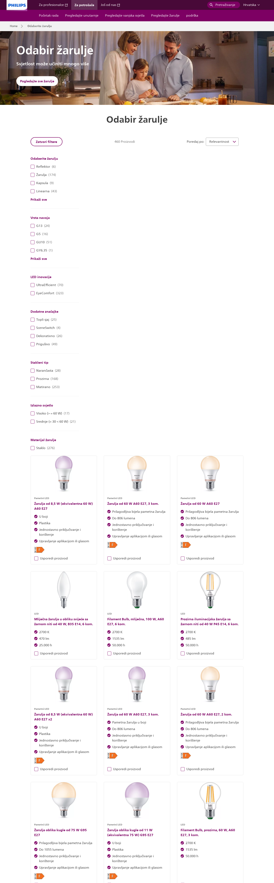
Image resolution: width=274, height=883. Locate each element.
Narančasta (46, 370)
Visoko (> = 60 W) (50, 413)
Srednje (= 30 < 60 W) (53, 421)
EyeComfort (47, 293)
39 (210, 613)
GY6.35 (42, 250)
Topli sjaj (44, 319)
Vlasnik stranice (105, 850)
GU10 (41, 242)
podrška (192, 15)
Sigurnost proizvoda (207, 850)
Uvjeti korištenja (237, 850)
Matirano (45, 387)
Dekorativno (46, 336)
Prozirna (44, 378)
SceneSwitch (45, 327)
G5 (39, 234)
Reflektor (43, 166)
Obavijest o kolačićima (137, 850)
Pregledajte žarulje (165, 15)
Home (14, 26)
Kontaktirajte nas (78, 850)
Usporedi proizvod (105, 263)
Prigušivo (44, 344)
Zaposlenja (52, 850)
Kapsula (42, 183)
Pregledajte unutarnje (82, 15)
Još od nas (110, 4)
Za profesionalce (53, 4)
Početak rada (49, 15)
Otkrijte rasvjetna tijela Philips (77, 772)
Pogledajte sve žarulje (37, 81)
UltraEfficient (47, 285)
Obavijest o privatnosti (173, 850)
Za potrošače (84, 4)
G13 (40, 225)
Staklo (43, 448)
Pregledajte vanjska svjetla (125, 15)
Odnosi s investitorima (24, 850)
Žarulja (43, 174)
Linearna (44, 191)
